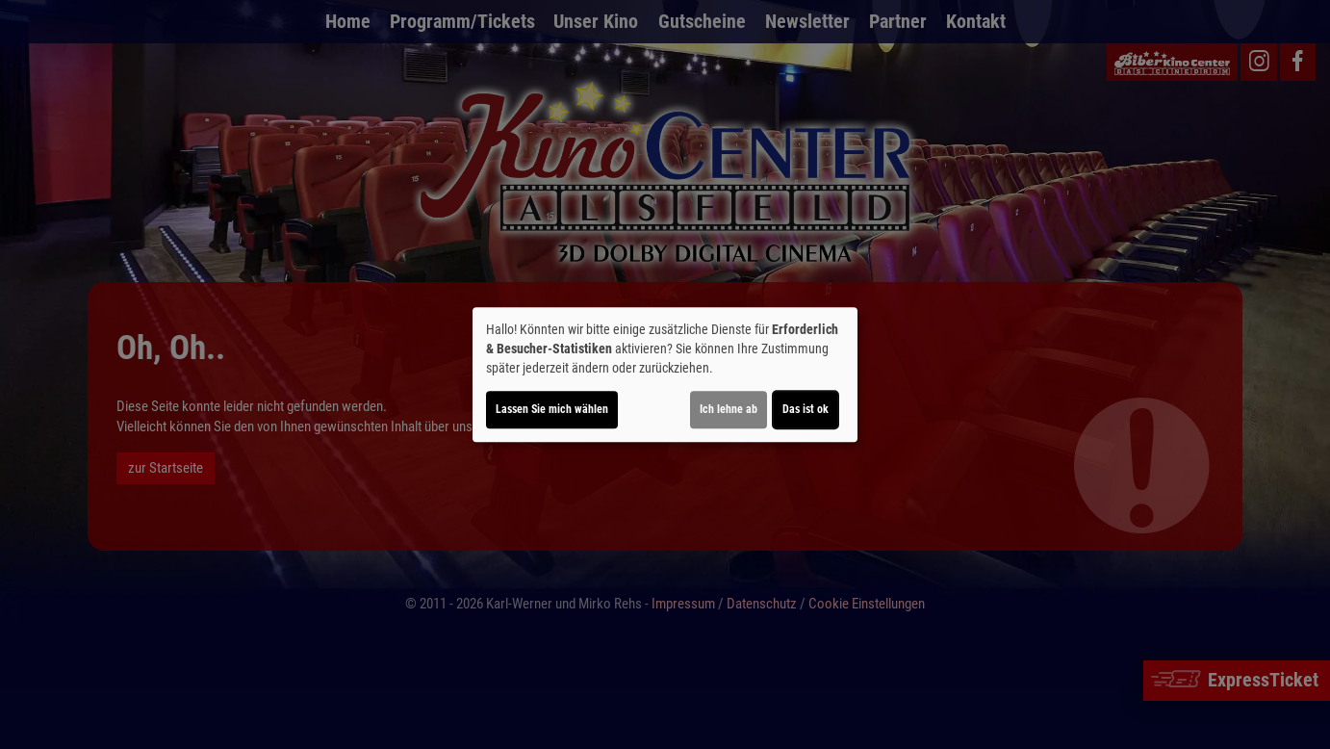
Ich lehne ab (728, 409)
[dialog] (665, 374)
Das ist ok (805, 409)
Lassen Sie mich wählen (552, 409)
